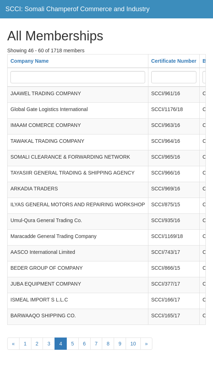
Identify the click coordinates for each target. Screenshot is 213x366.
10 (133, 344)
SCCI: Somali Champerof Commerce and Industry (77, 9)
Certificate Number (173, 61)
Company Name (29, 61)
